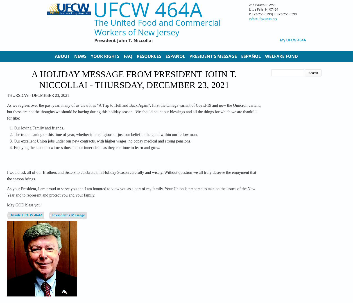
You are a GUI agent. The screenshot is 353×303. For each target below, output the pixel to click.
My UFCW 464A (293, 40)
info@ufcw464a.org (263, 19)
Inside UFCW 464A (27, 215)
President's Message (213, 56)
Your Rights (105, 56)
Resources (149, 56)
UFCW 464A (148, 9)
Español (175, 56)
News (80, 56)
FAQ (128, 56)
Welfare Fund (281, 56)
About (62, 56)
